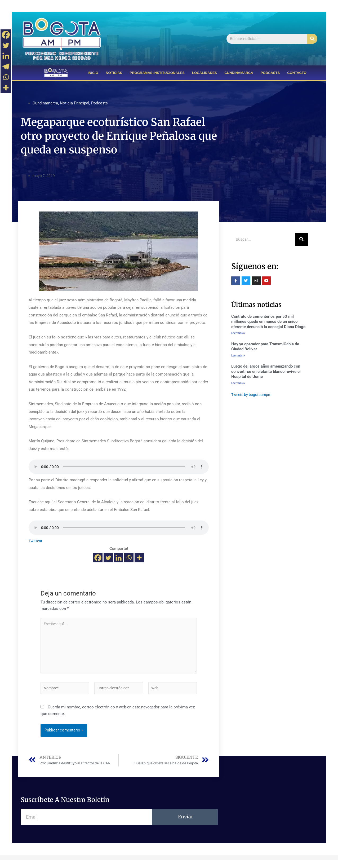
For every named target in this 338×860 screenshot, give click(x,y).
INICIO (93, 73)
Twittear (36, 541)
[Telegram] (6, 66)
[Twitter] (108, 557)
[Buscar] (312, 39)
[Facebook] (98, 557)
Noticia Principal (74, 103)
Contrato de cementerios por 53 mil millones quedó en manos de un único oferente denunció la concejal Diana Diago (268, 321)
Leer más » (238, 333)
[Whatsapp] (129, 557)
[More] (139, 557)
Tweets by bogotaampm (252, 395)
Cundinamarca (45, 103)
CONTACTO (296, 73)
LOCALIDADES (204, 73)
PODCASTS (270, 73)
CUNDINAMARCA (238, 73)
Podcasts (99, 103)
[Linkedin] (118, 557)
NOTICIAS (114, 73)
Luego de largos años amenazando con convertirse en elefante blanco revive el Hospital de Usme (266, 372)
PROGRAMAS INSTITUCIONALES (157, 73)
